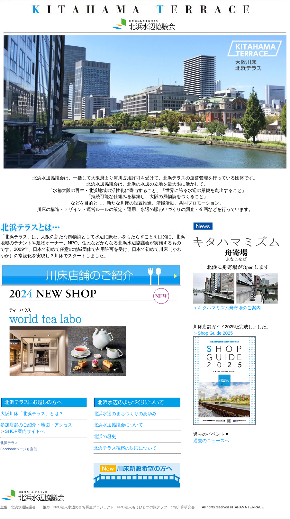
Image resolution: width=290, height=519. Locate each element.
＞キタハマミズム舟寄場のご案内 (227, 307)
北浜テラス (9, 443)
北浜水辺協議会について (118, 424)
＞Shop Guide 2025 (213, 333)
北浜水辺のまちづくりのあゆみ (125, 413)
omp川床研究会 (186, 507)
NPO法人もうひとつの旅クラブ (142, 507)
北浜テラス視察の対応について (125, 448)
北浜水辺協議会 (23, 507)
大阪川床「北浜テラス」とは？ (31, 413)
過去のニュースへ (211, 440)
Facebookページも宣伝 (18, 449)
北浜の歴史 (105, 436)
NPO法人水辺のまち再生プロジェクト (83, 507)
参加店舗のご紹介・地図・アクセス (36, 424)
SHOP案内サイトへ (25, 431)
